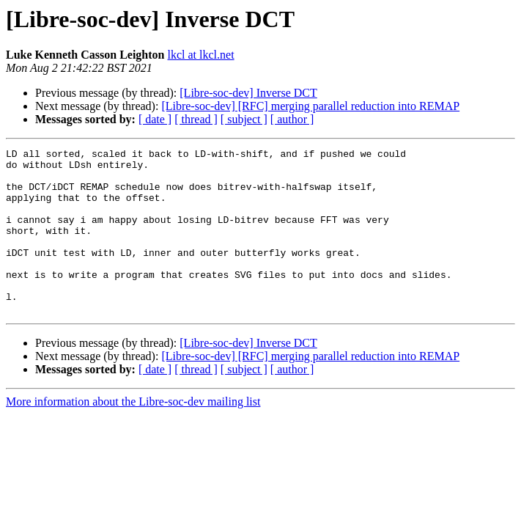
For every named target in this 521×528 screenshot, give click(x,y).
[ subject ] (244, 119)
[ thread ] (196, 119)
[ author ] (292, 119)
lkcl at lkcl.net (201, 54)
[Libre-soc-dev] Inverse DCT (248, 93)
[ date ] (154, 119)
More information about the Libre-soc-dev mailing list (133, 434)
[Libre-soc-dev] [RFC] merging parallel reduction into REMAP (310, 106)
